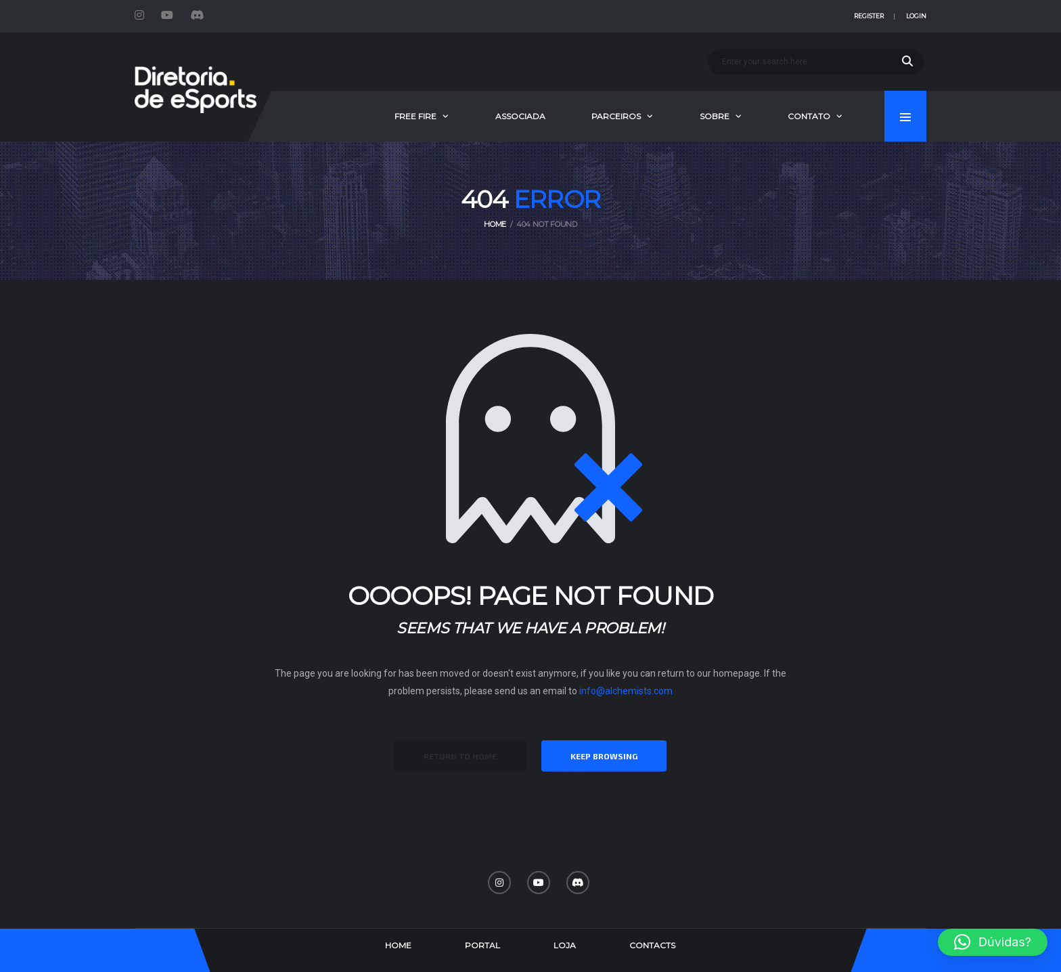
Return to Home (460, 756)
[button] (992, 942)
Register (869, 16)
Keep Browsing (603, 756)
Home (398, 945)
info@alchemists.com (626, 690)
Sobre (714, 116)
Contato (809, 116)
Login (916, 16)
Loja (565, 945)
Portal (482, 945)
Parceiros (616, 116)
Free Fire (415, 116)
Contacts (652, 945)
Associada (520, 116)
